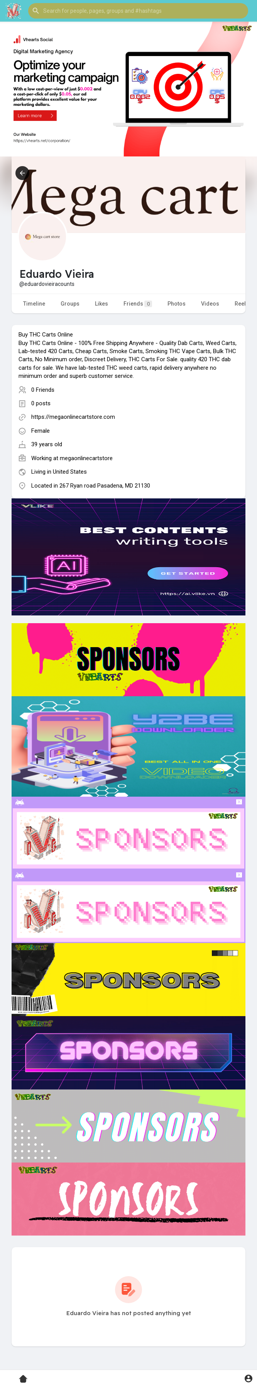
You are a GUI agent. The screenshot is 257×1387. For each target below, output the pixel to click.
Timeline (34, 304)
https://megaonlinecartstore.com (73, 416)
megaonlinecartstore (86, 458)
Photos (176, 304)
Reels (242, 304)
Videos (210, 304)
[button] (138, 11)
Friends (137, 304)
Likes (101, 304)
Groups (70, 304)
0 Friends (42, 389)
